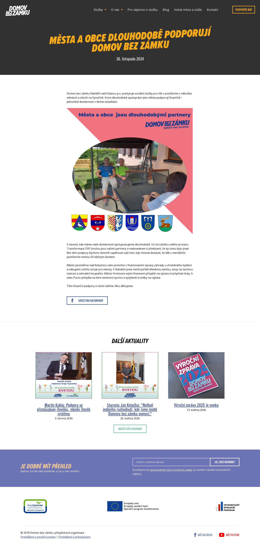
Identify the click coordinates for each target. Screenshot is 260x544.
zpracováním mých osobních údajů (171, 470)
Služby (98, 10)
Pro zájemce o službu (143, 10)
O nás (115, 10)
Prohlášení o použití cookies (38, 537)
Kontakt (212, 10)
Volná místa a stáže (188, 10)
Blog (166, 10)
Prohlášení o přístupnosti (74, 537)
